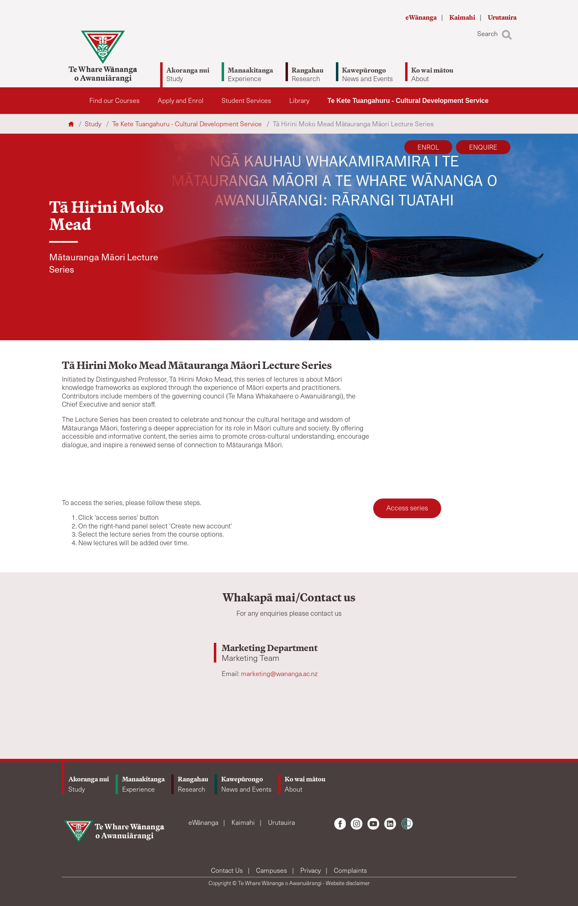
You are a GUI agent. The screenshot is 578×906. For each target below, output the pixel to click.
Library (299, 100)
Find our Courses (114, 100)
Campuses (272, 870)
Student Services (246, 100)
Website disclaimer (348, 883)
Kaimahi (462, 17)
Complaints (350, 870)
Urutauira (502, 17)
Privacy (311, 870)
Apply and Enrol (181, 100)
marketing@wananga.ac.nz (279, 673)
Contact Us (228, 870)
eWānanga (422, 17)
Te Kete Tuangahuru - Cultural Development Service (407, 100)
